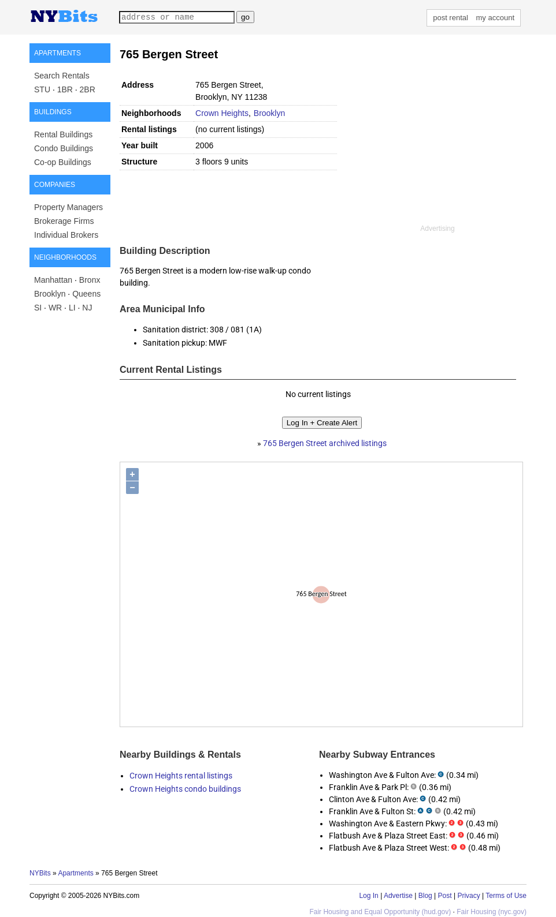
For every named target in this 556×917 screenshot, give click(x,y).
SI (38, 307)
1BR (65, 89)
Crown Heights (222, 113)
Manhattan (53, 280)
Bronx (90, 280)
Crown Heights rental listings (180, 775)
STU (42, 89)
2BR (87, 89)
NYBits (40, 873)
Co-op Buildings (62, 162)
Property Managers (68, 207)
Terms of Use (506, 896)
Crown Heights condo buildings (185, 789)
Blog (425, 896)
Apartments (75, 873)
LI (72, 307)
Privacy (468, 896)
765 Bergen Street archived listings (325, 443)
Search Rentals (62, 75)
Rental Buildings (63, 134)
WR (55, 307)
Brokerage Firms (64, 221)
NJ (87, 307)
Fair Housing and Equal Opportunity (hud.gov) (380, 912)
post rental (450, 17)
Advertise (398, 896)
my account (495, 17)
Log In (368, 896)
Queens (86, 293)
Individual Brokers (66, 234)
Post (445, 896)
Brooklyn (49, 293)
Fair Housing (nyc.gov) (492, 912)
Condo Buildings (63, 148)
